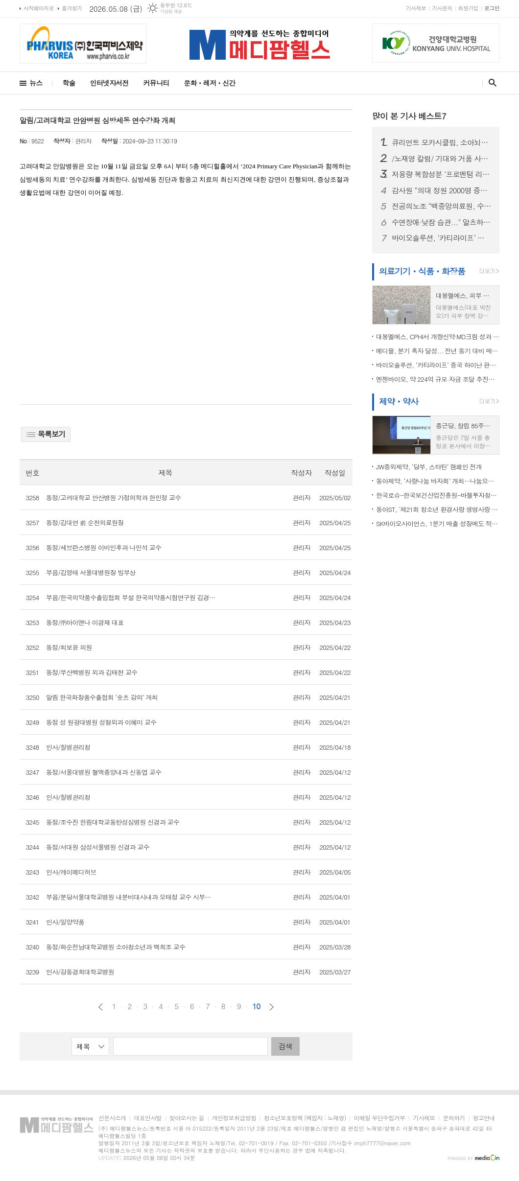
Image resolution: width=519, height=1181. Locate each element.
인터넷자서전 (109, 83)
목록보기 (45, 434)
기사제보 (416, 8)
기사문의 (442, 8)
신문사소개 (112, 1118)
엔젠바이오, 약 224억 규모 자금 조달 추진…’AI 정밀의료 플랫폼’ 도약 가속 (437, 379)
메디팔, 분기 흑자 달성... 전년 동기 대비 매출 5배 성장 (437, 350)
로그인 (491, 8)
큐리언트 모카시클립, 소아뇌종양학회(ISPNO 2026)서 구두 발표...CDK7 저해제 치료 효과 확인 (442, 142)
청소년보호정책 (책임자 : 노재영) (305, 1118)
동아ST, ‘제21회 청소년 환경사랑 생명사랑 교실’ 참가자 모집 (437, 509)
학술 (68, 83)
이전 (100, 1007)
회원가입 (468, 8)
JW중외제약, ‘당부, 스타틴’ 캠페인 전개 (429, 466)
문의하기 (454, 1118)
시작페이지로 (39, 8)
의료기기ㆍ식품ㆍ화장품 (422, 271)
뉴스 (35, 83)
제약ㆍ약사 (398, 401)
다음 (271, 1007)
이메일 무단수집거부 (379, 1118)
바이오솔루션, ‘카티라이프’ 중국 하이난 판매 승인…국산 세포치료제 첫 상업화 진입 (442, 238)
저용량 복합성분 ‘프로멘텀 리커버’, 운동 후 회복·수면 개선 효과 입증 (442, 174)
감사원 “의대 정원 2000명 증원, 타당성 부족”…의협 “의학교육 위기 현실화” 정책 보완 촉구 (442, 190)
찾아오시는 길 (186, 1118)
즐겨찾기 (72, 8)
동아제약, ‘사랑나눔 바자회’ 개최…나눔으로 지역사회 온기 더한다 (437, 481)
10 (256, 1006)
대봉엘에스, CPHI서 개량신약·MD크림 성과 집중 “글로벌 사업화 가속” (437, 336)
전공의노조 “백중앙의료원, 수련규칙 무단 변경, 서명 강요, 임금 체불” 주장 (442, 206)
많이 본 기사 (409, 116)
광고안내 (484, 1118)
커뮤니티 (156, 83)
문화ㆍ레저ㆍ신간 (209, 83)
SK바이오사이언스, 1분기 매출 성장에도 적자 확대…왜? (437, 523)
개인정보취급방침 (234, 1118)
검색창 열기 (490, 82)
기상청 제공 (171, 11)
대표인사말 (147, 1118)
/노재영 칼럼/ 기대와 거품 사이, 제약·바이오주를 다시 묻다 (442, 158)
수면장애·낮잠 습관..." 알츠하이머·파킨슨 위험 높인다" (442, 222)
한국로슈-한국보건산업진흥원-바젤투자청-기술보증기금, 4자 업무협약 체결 (437, 495)
